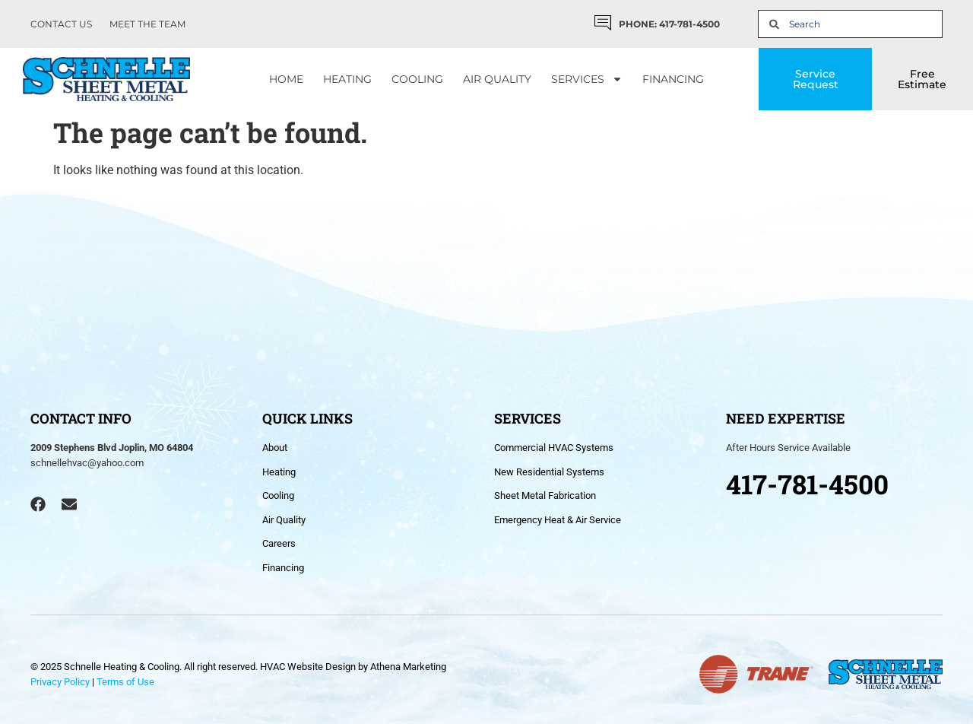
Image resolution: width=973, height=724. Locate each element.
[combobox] (850, 24)
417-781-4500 (807, 483)
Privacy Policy (60, 681)
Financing (673, 79)
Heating (347, 79)
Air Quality (497, 79)
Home (286, 79)
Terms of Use (125, 681)
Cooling (417, 79)
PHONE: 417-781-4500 (669, 24)
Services (587, 79)
